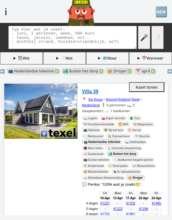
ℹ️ (6, 11)
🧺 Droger (119, 71)
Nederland (91, 105)
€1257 (105, 203)
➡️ (169, 71)
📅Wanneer (152, 58)
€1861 (130, 214)
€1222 (118, 209)
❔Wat (66, 58)
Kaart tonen (147, 87)
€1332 (130, 203)
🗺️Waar (109, 58)
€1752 (105, 214)
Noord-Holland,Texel (123, 99)
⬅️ (2, 71)
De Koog (95, 99)
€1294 (143, 209)
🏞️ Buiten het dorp (83, 71)
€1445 (156, 203)
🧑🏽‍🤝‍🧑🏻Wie (24, 58)
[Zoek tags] (73, 37)
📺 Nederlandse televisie (33, 71)
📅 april (145, 71)
